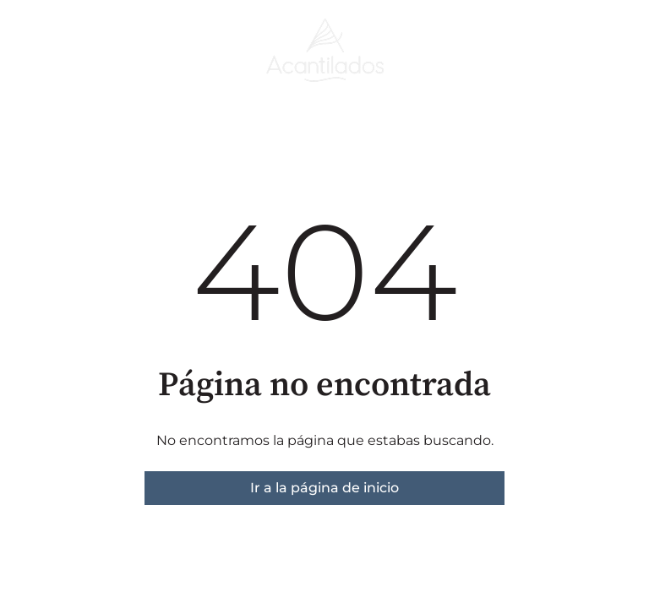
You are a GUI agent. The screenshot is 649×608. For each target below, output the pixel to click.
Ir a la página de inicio (324, 488)
